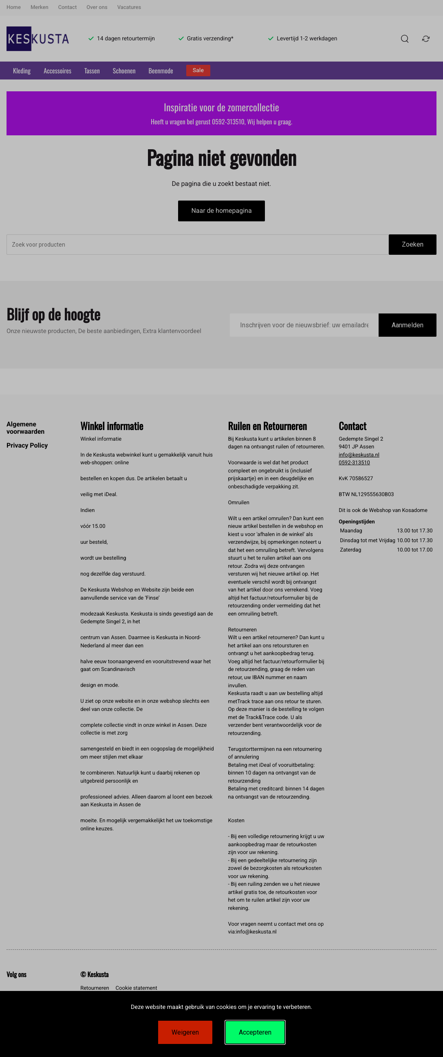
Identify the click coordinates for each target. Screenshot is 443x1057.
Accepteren (255, 1032)
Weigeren (185, 1032)
